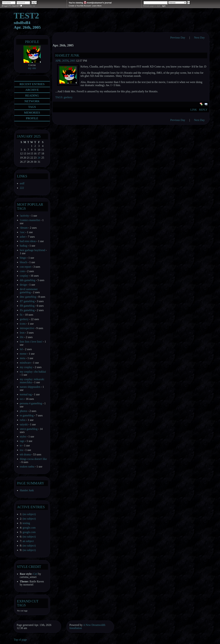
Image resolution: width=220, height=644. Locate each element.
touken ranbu (27, 466)
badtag (23, 245)
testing (26, 523)
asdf (22, 183)
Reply (203, 109)
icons (23, 323)
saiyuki (24, 424)
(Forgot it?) (6, 6)
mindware (25, 362)
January (25, 136)
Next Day (199, 37)
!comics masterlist (30, 220)
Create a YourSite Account (80, 6)
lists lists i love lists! (31, 341)
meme (23, 353)
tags (22, 441)
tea (21, 449)
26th (65, 60)
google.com (29, 527)
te (21, 445)
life (21, 337)
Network (32, 101)
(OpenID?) (16, 6)
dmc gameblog (28, 296)
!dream (24, 227)
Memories (32, 112)
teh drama (25, 454)
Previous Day (177, 37)
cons (22, 271)
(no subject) (29, 514)
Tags (32, 107)
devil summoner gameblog (29, 291)
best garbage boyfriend (32, 250)
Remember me (29, 6)
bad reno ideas (28, 241)
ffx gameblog (27, 310)
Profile (32, 42)
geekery (68, 97)
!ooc (22, 232)
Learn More (97, 6)
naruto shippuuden (30, 386)
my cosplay (26, 367)
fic (21, 314)
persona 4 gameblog (31, 403)
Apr (58, 60)
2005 (72, 60)
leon (22, 332)
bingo (23, 257)
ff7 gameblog (27, 301)
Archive (32, 89)
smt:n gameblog (29, 428)
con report (25, 266)
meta (22, 358)
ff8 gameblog (27, 305)
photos (23, 410)
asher (23, 236)
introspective (27, 328)
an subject (28, 541)
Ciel (35, 573)
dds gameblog (27, 280)
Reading (32, 95)
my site (32, 68)
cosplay (24, 275)
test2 (26, 15)
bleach (23, 262)
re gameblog (27, 415)
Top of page (20, 639)
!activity (24, 215)
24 (39, 157)
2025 (37, 136)
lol (21, 349)
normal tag (26, 394)
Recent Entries (31, 84)
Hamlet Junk (67, 55)
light (163, 6)
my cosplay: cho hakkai (33, 371)
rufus (23, 419)
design (23, 284)
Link (193, 109)
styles (23, 436)
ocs (21, 398)
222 (22, 187)
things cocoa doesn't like (33, 458)
